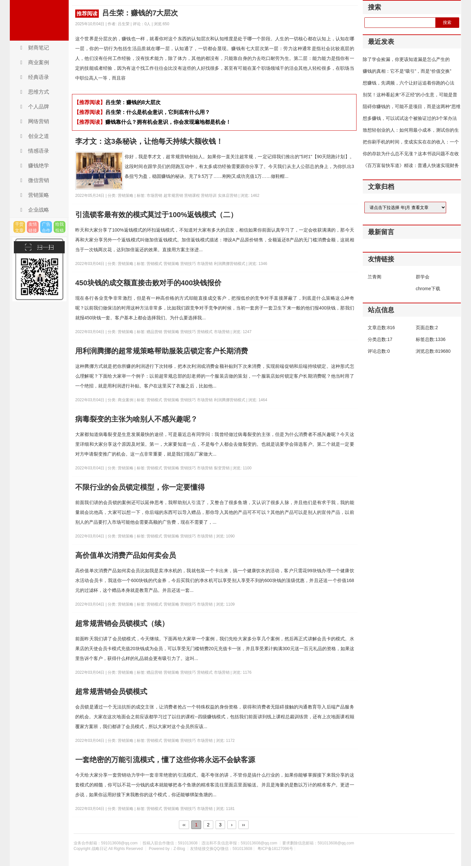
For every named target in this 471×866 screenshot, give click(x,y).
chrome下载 (428, 288)
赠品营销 (155, 331)
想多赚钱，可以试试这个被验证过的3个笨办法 (410, 118)
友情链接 (32, 227)
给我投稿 (59, 227)
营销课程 (192, 195)
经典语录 (33, 77)
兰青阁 (374, 276)
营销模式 (155, 263)
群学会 (422, 276)
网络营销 (33, 121)
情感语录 (33, 151)
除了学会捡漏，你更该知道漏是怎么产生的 (406, 59)
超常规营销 (174, 195)
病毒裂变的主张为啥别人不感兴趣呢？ (136, 419)
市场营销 (155, 195)
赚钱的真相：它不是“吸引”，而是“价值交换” (407, 71)
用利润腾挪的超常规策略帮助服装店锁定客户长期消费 (161, 351)
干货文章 (19, 227)
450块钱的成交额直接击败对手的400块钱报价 (148, 283)
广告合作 (46, 227)
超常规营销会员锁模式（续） (122, 623)
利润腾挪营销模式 (230, 263)
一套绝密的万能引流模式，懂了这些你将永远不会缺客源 (165, 760)
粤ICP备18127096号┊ (276, 848)
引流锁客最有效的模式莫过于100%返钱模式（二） (156, 215)
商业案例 (33, 62)
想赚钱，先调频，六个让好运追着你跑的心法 (408, 82)
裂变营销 (222, 468)
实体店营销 (228, 195)
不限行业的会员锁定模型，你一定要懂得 (140, 487)
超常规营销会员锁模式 (111, 691)
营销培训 (209, 195)
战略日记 (39, 20)
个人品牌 (33, 106)
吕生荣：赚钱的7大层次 (126, 13)
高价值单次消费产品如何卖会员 (125, 555)
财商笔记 (33, 47)
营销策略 (33, 195)
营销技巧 (188, 263)
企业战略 (33, 210)
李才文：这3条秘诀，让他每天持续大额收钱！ (149, 141)
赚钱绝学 (33, 165)
